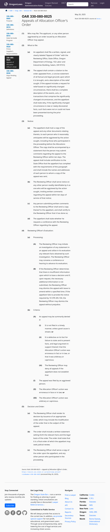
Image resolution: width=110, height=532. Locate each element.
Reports (68, 512)
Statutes (92, 502)
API (66, 505)
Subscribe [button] (10, 505)
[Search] (77, 4)
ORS (95, 512)
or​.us (98, 19)
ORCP (63, 3)
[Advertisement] (89, 38)
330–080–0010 (10, 27)
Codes (91, 495)
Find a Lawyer (70, 495)
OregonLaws (15, 4)
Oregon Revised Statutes (51, 4)
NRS (91, 505)
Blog (67, 498)
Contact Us (69, 509)
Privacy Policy (70, 521)
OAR (10, 11)
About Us (68, 502)
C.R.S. (91, 498)
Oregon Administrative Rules (34, 4)
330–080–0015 (11, 36)
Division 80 (28, 11)
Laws (91, 508)
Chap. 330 (18, 11)
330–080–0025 (11, 62)
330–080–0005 (10, 18)
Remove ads (94, 4)
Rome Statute (94, 519)
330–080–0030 (11, 74)
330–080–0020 (11, 49)
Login (102, 3)
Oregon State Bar (41, 494)
